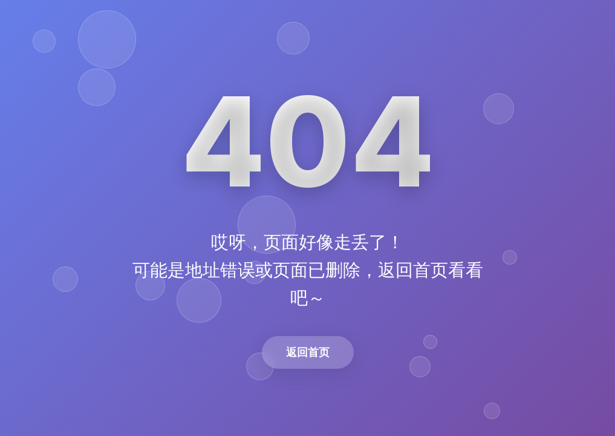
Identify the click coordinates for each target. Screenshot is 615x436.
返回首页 (308, 352)
